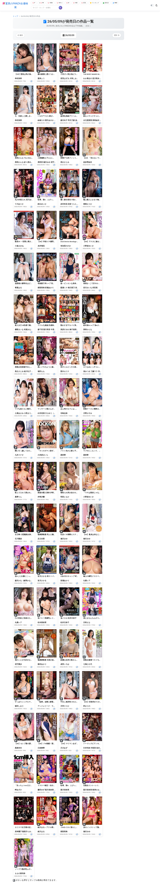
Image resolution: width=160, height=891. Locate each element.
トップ (15, 16)
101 (60, 3)
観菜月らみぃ (27, 832)
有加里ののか (65, 246)
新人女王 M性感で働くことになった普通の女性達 (34, 325)
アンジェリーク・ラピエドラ (49, 706)
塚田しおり (19, 706)
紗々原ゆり (28, 162)
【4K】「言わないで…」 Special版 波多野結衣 (101, 158)
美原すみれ (64, 330)
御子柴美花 (74, 330)
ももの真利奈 (20, 874)
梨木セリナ (64, 372)
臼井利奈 (86, 748)
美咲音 (40, 162)
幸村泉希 (18, 79)
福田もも (41, 372)
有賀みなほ (28, 330)
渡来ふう (41, 79)
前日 (21, 36)
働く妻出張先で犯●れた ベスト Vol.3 (74, 200)
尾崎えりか (87, 204)
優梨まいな (19, 330)
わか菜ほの (87, 79)
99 (40, 3)
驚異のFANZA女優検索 (14, 5)
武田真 (95, 288)
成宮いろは (64, 665)
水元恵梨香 (87, 121)
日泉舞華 (41, 748)
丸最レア (86, 581)
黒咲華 (63, 455)
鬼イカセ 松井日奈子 (68, 618)
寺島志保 (63, 413)
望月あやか (49, 121)
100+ (50, 3)
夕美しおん (74, 79)
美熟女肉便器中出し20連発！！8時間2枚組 (31, 367)
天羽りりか (64, 706)
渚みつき (86, 372)
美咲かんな (19, 162)
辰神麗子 (18, 832)
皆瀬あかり (49, 288)
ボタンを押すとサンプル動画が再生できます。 (37, 880)
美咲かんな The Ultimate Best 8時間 (28, 158)
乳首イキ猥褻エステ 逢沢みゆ (71, 535)
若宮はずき (64, 79)
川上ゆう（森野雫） (53, 413)
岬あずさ (18, 790)
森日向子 (63, 121)
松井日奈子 (64, 623)
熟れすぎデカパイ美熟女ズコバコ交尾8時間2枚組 (79, 325)
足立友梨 (41, 539)
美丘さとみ (64, 162)
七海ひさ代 (87, 665)
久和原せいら (43, 455)
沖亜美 (93, 748)
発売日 (110, 3)
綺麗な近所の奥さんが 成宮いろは (73, 660)
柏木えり (99, 748)
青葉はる (18, 288)
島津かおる (96, 790)
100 (76, 3)
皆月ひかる (79, 288)
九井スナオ (19, 455)
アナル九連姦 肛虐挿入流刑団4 (50, 325)
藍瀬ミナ (63, 288)
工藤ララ (94, 372)
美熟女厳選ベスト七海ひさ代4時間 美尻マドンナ (102, 660)
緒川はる (41, 832)
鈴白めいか (42, 204)
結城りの (41, 121)
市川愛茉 (101, 372)
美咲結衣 (95, 121)
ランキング (98, 3)
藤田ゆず (41, 790)
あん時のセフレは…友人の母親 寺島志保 (76, 409)
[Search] (43, 8)
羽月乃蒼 (71, 121)
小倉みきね (19, 246)
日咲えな (86, 623)
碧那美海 (41, 288)
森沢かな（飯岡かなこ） (24, 581)
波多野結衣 (79, 121)
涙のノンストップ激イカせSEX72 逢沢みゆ (100, 828)
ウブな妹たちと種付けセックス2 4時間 (30, 409)
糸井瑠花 (41, 246)
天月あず (63, 748)
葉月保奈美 (49, 790)
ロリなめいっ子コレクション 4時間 (97, 367)
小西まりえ (28, 413)
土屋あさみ (19, 413)
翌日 (116, 36)
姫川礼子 (27, 372)
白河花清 (41, 413)
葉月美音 (46, 330)
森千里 (40, 330)
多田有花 (63, 204)
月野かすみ (87, 413)
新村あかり (42, 665)
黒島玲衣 (18, 748)
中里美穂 (54, 330)
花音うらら (72, 204)
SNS (120, 3)
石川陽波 (18, 539)
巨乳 (86, 3)
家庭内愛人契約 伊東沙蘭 (47, 493)
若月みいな (87, 288)
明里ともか (64, 497)
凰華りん (18, 497)
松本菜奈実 (42, 623)
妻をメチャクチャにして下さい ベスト (98, 116)
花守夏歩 (54, 162)
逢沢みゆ (46, 162)
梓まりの (86, 706)
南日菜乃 (71, 288)
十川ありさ (19, 204)
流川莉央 (95, 79)
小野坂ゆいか (88, 246)
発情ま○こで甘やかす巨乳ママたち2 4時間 (99, 284)
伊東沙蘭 (41, 497)
